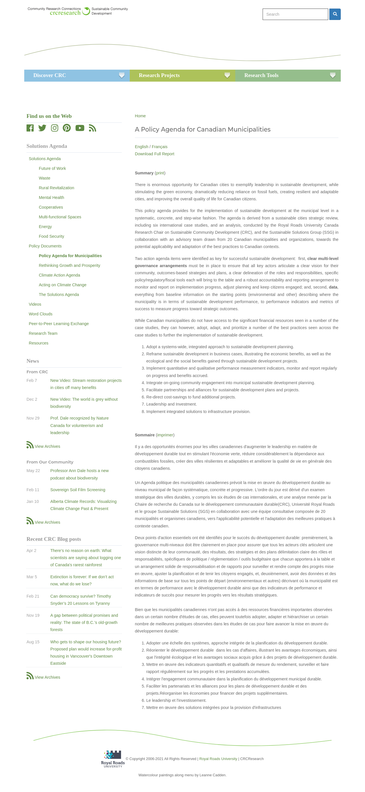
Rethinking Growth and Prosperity (69, 265)
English (141, 146)
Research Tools (261, 75)
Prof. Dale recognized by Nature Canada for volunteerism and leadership (79, 425)
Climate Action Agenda (59, 275)
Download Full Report (154, 154)
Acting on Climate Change (62, 285)
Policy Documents (45, 246)
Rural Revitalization (56, 188)
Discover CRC (49, 75)
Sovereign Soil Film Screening (77, 489)
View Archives (47, 446)
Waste (44, 178)
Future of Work (52, 168)
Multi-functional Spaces (60, 217)
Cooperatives (51, 207)
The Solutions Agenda (59, 294)
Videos (35, 304)
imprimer (165, 435)
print (160, 173)
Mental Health (51, 197)
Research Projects (159, 75)
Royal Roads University (218, 758)
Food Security (51, 236)
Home (140, 116)
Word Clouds (40, 314)
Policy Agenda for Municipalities (70, 255)
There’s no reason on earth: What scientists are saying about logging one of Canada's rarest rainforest (85, 557)
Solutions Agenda (45, 158)
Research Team (43, 333)
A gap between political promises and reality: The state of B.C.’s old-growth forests (84, 622)
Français (159, 146)
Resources (38, 343)
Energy (45, 226)
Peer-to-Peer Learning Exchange (59, 323)
